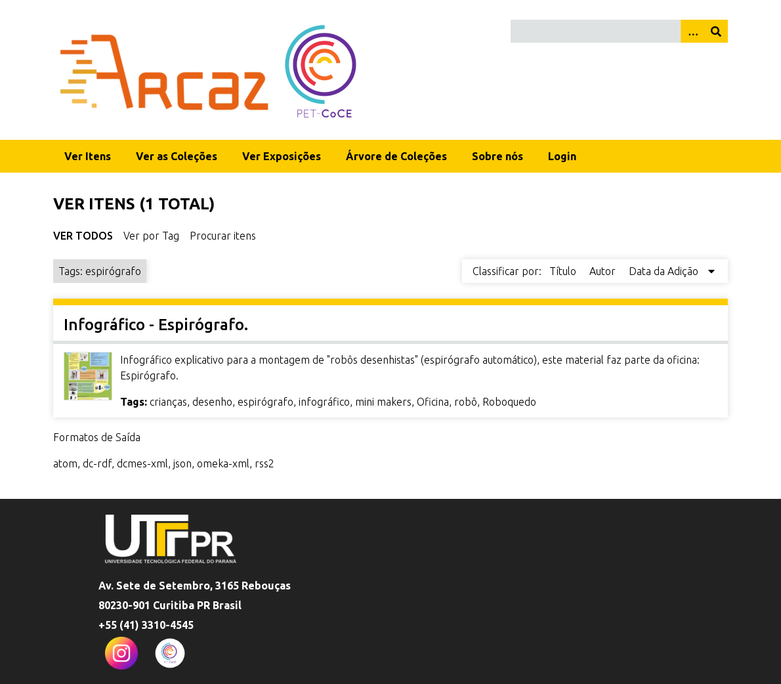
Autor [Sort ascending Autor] (603, 271)
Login (562, 156)
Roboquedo (509, 402)
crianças (168, 402)
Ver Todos (83, 236)
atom (65, 463)
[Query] (619, 31)
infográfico (324, 402)
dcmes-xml (142, 463)
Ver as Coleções (176, 156)
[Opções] (692, 31)
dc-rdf (97, 463)
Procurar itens (223, 236)
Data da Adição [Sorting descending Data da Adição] (665, 271)
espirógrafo (265, 402)
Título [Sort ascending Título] (564, 271)
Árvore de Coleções (396, 156)
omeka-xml (223, 463)
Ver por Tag (151, 236)
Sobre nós (497, 156)
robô (465, 402)
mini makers (383, 402)
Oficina (433, 402)
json (182, 463)
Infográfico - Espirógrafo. (156, 324)
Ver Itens (87, 156)
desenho (212, 402)
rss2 (264, 463)
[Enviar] (716, 31)
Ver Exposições (281, 156)
